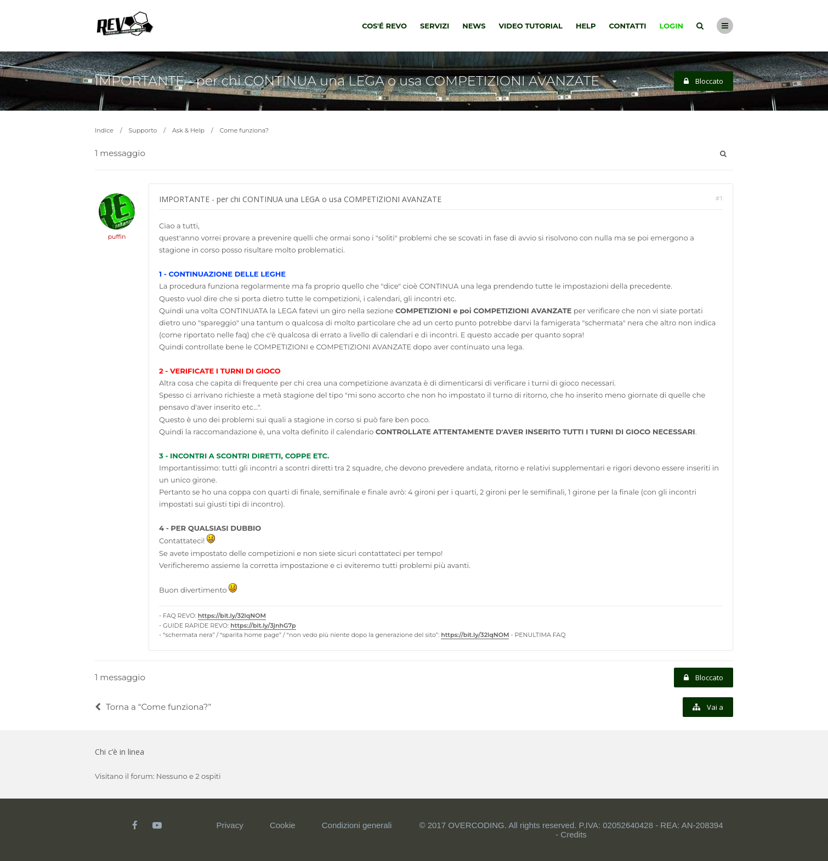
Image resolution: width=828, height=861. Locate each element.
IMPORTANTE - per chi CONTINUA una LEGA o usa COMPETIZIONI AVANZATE (347, 81)
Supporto (143, 130)
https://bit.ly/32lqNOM (232, 615)
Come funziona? (244, 130)
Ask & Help (188, 130)
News (473, 25)
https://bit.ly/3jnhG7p (263, 625)
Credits (573, 834)
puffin (117, 236)
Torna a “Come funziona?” (153, 707)
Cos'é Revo (384, 25)
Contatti (627, 25)
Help (586, 25)
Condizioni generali (357, 825)
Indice (104, 130)
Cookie (283, 825)
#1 (719, 198)
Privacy (230, 825)
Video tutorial (531, 25)
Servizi (434, 25)
